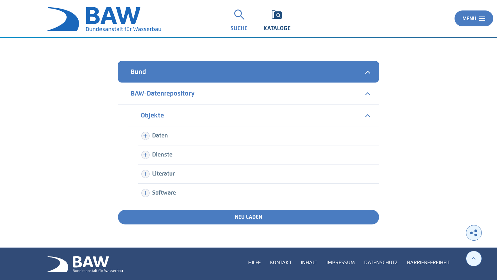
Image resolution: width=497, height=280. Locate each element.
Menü (473, 18)
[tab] (248, 72)
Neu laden (248, 217)
